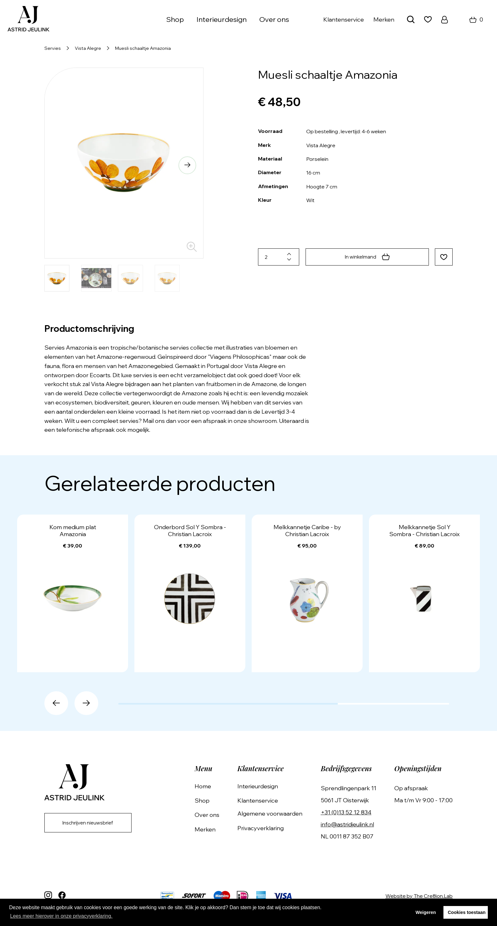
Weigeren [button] (426, 912)
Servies (52, 48)
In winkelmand (366, 257)
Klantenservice (343, 19)
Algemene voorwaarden (273, 814)
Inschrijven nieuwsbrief (91, 823)
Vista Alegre (88, 48)
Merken (383, 19)
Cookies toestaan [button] (467, 912)
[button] (186, 165)
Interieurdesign (222, 19)
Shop (175, 19)
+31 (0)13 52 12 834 (348, 812)
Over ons (274, 19)
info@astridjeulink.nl (349, 824)
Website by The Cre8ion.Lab (419, 896)
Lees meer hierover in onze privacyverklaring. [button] (61, 916)
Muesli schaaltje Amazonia (143, 48)
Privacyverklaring (264, 828)
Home (208, 786)
